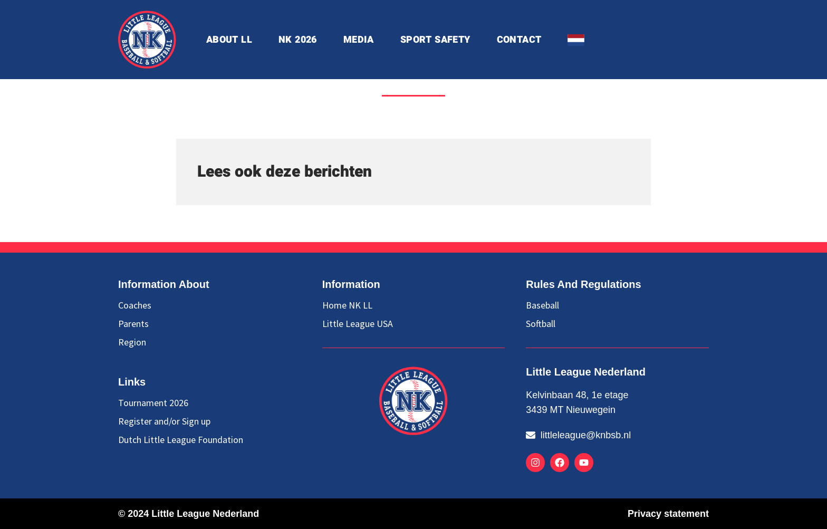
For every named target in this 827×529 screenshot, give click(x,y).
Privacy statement (668, 513)
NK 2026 (297, 40)
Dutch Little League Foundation (180, 440)
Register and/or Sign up (164, 421)
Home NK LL (347, 305)
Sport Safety (435, 40)
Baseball (542, 305)
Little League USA (357, 324)
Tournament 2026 (153, 403)
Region (132, 342)
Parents (133, 324)
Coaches (134, 305)
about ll (229, 40)
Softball (540, 324)
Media (358, 40)
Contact (519, 40)
